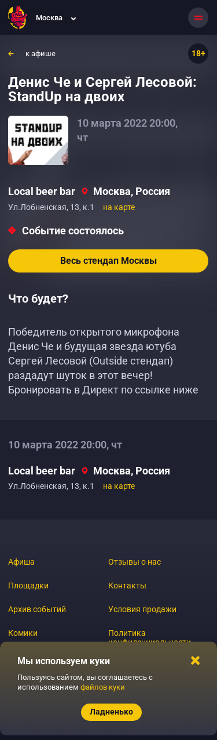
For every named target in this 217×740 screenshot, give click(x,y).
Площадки (28, 585)
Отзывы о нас (134, 561)
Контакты (127, 585)
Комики (23, 633)
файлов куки (102, 687)
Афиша (21, 561)
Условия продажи (142, 609)
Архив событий (37, 609)
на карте (119, 207)
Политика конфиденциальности (149, 637)
